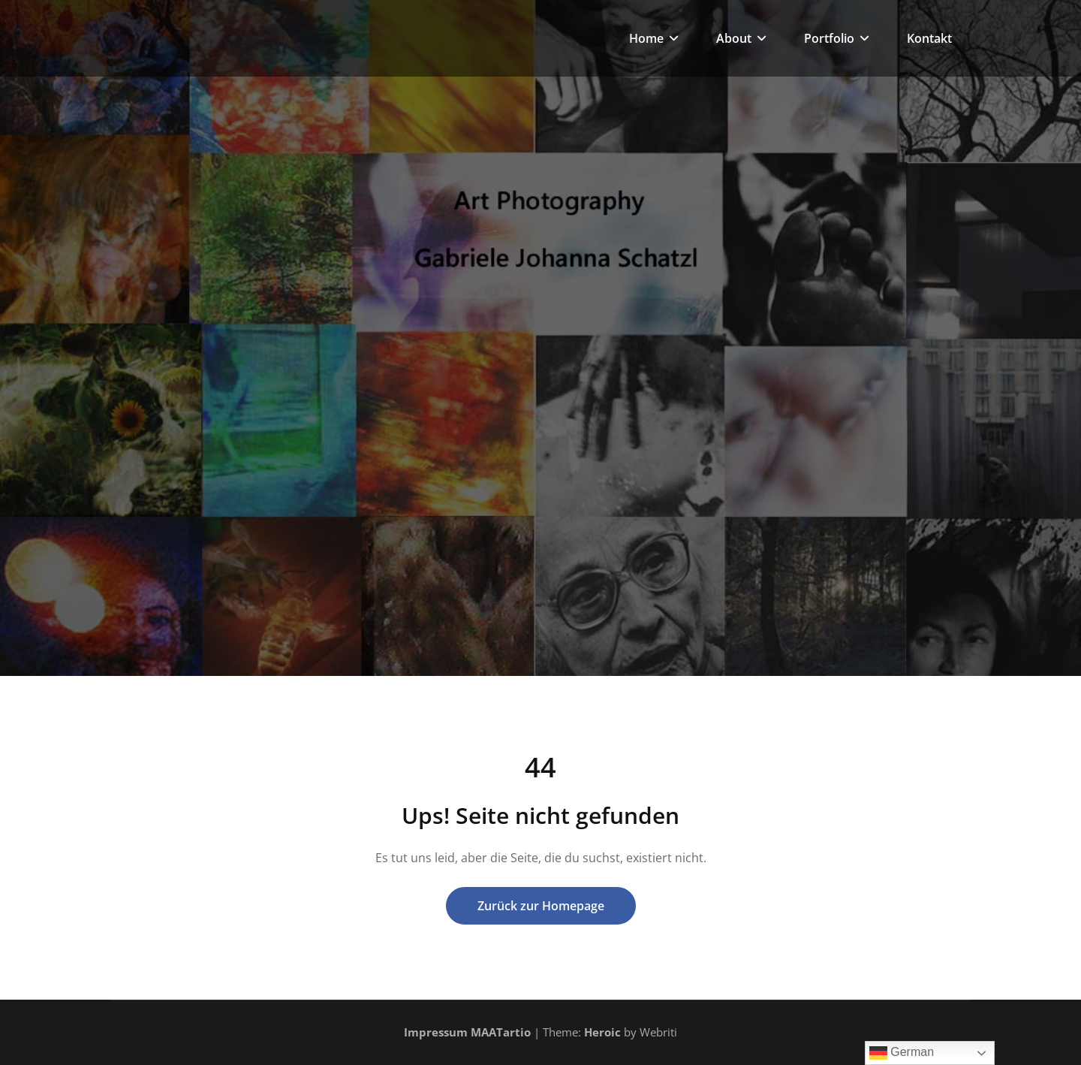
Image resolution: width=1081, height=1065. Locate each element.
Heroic (602, 1031)
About (741, 38)
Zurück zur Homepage (540, 906)
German (901, 1053)
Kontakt (929, 38)
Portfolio (836, 38)
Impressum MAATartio (467, 1031)
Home (654, 38)
